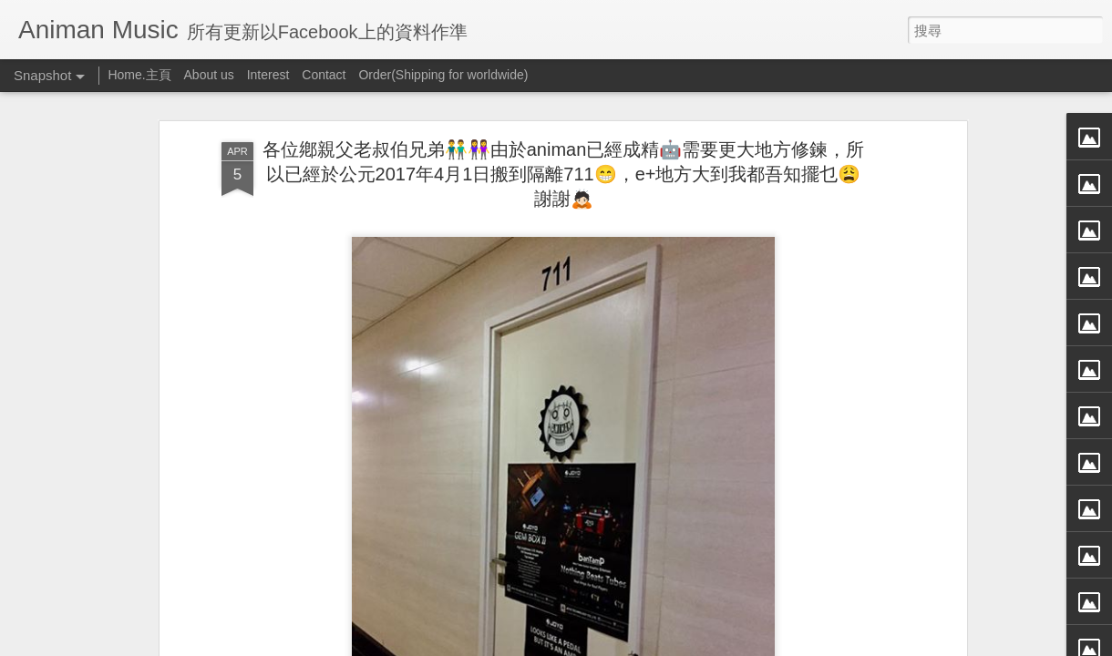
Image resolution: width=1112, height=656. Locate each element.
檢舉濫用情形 (644, 644)
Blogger (591, 644)
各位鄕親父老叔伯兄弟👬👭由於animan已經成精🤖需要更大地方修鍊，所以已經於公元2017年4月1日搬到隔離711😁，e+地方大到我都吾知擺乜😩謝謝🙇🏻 (564, 152)
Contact (323, 74)
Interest (268, 74)
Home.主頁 (139, 74)
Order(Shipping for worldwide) (443, 74)
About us (209, 74)
